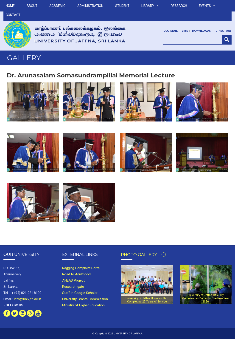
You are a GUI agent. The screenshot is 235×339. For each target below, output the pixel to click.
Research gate (73, 287)
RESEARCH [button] (179, 6)
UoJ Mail (171, 30)
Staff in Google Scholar (80, 293)
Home (10, 6)
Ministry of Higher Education (83, 305)
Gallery (24, 58)
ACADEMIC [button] (57, 6)
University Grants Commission (85, 299)
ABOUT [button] (32, 6)
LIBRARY (150, 5)
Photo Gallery (143, 254)
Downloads (201, 30)
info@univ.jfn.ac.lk (27, 299)
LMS (185, 30)
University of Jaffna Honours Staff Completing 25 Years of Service (147, 300)
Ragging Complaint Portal (81, 268)
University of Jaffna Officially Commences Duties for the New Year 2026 (205, 298)
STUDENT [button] (122, 6)
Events (207, 5)
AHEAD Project (73, 280)
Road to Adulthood (76, 274)
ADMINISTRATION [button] (90, 6)
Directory (223, 30)
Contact (13, 15)
